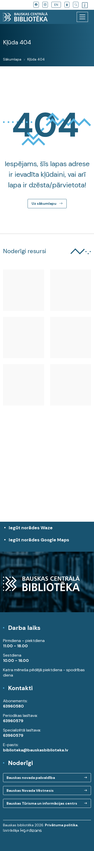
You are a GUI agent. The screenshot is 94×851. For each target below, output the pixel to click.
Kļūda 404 (36, 59)
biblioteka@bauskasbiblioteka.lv (35, 750)
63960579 (13, 720)
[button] (66, 5)
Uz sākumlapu (47, 203)
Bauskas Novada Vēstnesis (30, 790)
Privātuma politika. (61, 825)
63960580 (13, 706)
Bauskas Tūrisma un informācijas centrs (42, 803)
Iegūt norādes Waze (31, 528)
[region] (47, 476)
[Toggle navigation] (82, 17)
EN (56, 5)
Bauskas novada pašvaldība (31, 777)
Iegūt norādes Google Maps (48, 542)
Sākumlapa (12, 59)
